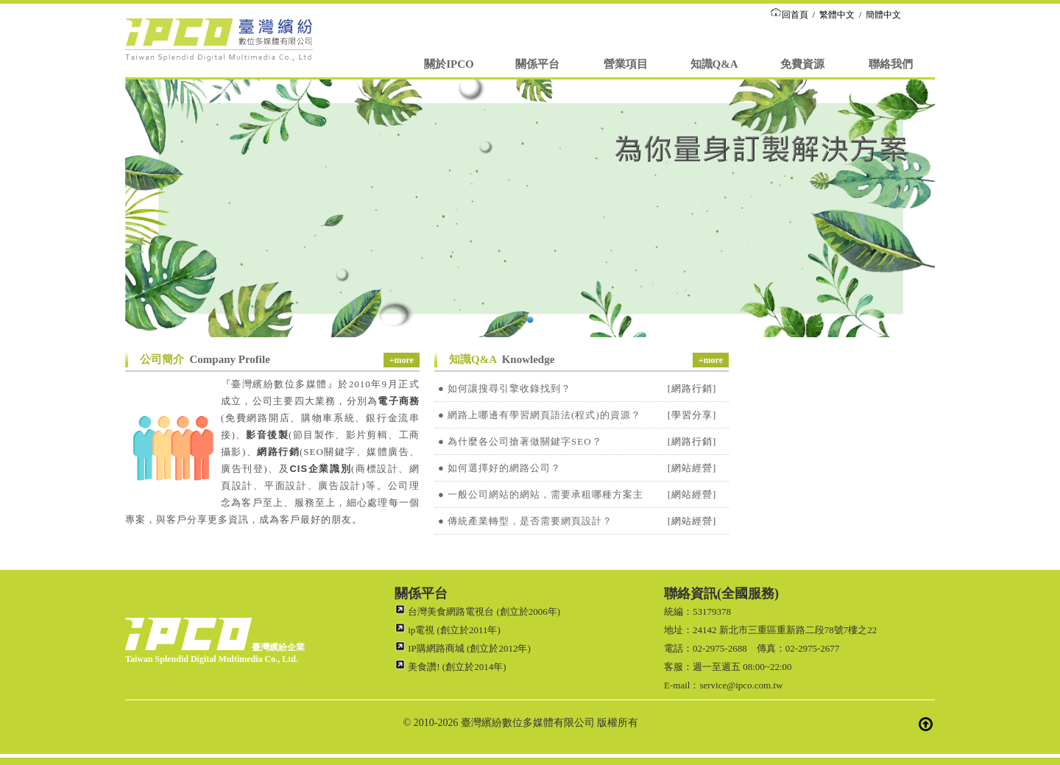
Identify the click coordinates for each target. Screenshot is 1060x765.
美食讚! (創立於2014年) (450, 666)
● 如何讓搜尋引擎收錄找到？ (504, 388)
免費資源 (802, 64)
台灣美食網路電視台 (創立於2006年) (477, 611)
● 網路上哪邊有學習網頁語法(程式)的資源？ (539, 414)
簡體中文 (883, 15)
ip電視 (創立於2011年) (448, 629)
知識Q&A (714, 64)
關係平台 (537, 64)
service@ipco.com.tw (740, 685)
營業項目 (626, 64)
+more (401, 360)
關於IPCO (449, 64)
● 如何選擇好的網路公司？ (499, 467)
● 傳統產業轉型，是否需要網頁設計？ (525, 520)
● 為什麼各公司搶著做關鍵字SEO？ (520, 441)
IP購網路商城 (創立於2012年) (463, 648)
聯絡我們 (891, 64)
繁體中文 (837, 15)
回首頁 (789, 15)
